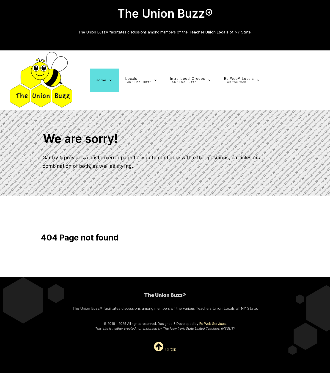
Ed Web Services (212, 324)
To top (165, 349)
